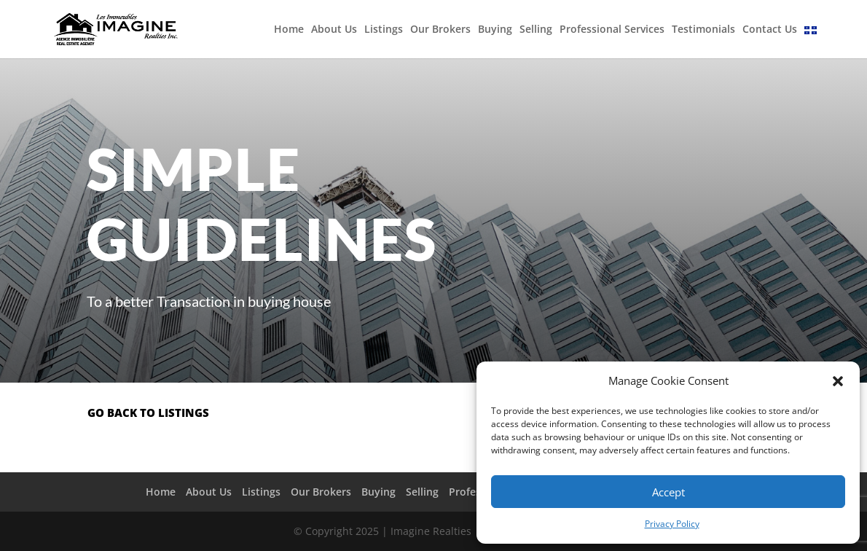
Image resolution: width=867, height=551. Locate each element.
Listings (383, 30)
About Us (334, 30)
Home (289, 30)
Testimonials (703, 30)
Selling (535, 30)
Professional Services (612, 30)
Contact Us (769, 30)
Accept (668, 492)
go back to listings (148, 412)
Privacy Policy (672, 523)
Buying (495, 30)
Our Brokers (440, 30)
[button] (838, 381)
